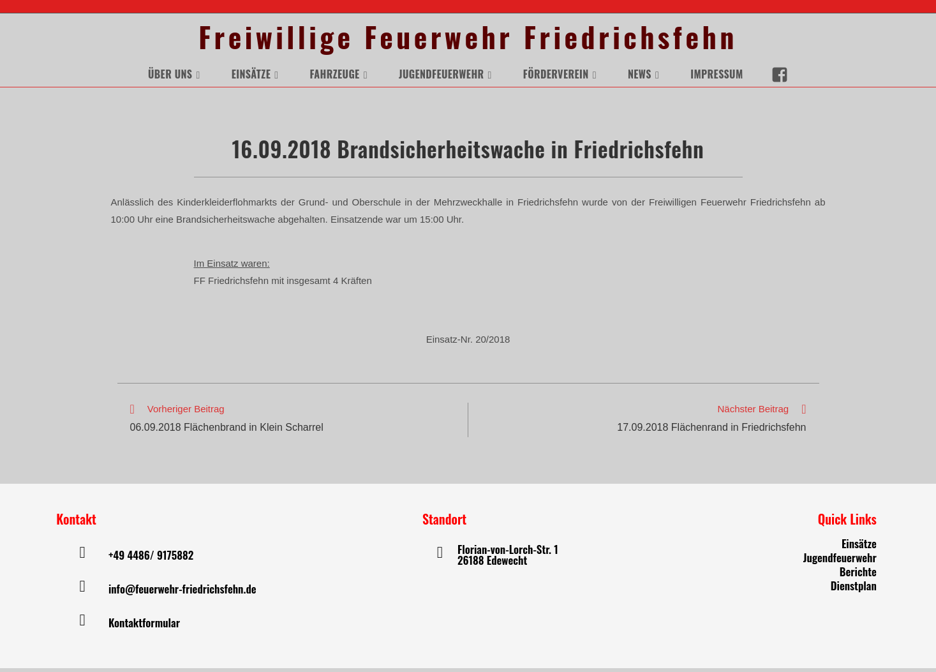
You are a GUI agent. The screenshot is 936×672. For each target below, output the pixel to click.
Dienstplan (854, 589)
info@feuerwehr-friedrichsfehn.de (182, 593)
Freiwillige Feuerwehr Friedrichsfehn (468, 39)
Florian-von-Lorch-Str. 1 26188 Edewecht (507, 558)
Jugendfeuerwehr (840, 561)
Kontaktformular (144, 626)
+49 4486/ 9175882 (150, 559)
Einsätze (859, 547)
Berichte (858, 575)
